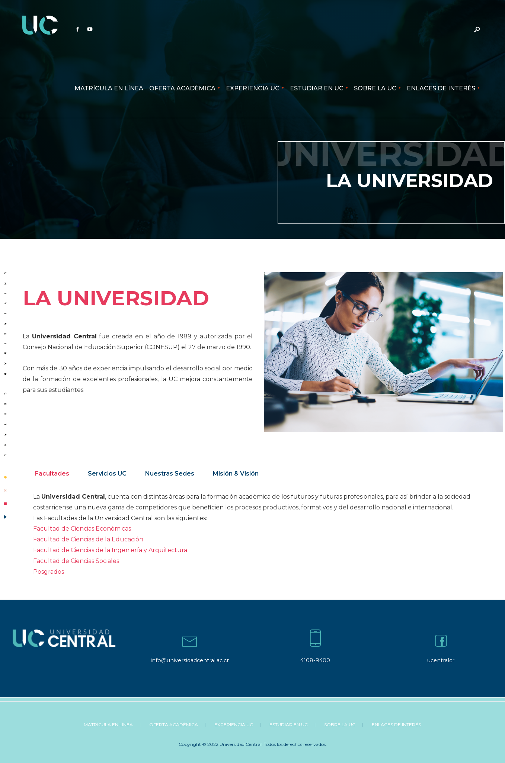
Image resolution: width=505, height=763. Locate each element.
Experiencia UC (252, 88)
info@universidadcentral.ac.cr (190, 660)
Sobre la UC (375, 88)
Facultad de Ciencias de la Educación (88, 539)
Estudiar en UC (316, 88)
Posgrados (48, 571)
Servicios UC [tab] (107, 473)
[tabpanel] (260, 534)
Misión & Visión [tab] (236, 473)
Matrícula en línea (108, 88)
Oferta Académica (182, 88)
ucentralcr (440, 660)
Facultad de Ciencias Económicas (82, 528)
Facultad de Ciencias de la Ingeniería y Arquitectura (110, 550)
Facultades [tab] (52, 473)
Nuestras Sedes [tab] (169, 473)
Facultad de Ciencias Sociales (76, 560)
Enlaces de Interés (441, 88)
